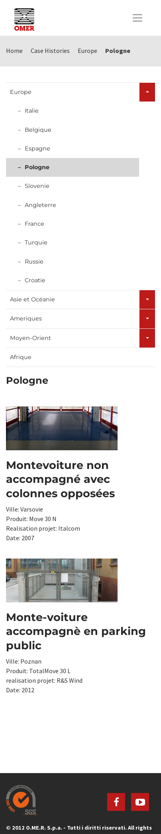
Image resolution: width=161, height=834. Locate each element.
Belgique (38, 129)
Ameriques (26, 318)
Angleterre (40, 205)
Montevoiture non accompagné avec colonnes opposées (60, 479)
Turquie (36, 242)
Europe (20, 92)
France (34, 223)
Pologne (37, 167)
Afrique (20, 357)
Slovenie (37, 185)
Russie (34, 261)
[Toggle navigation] (137, 17)
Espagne (37, 148)
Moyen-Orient (30, 338)
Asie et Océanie (32, 299)
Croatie (35, 280)
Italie (32, 110)
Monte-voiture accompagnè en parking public (76, 631)
